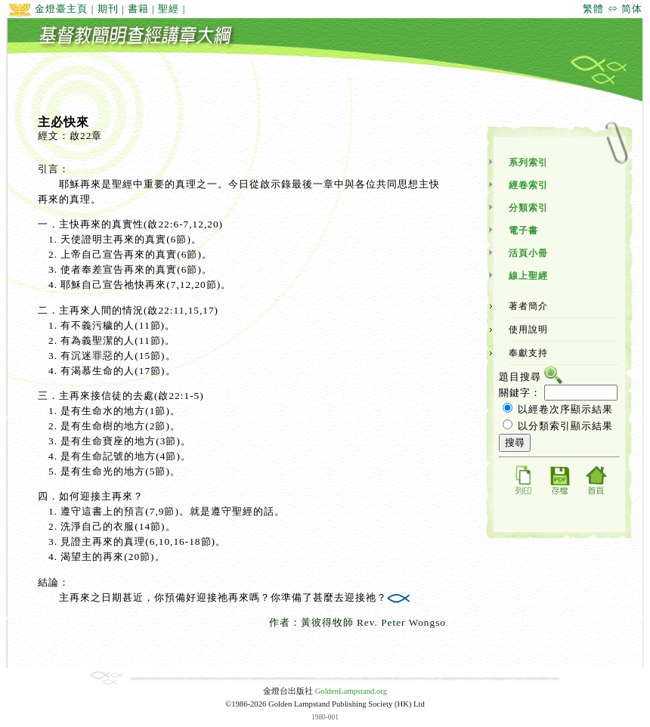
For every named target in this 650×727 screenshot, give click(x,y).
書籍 (138, 8)
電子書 (523, 230)
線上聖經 (528, 276)
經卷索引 (528, 185)
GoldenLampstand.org (351, 691)
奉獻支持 (528, 353)
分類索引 (528, 208)
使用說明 (528, 329)
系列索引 (528, 162)
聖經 (168, 8)
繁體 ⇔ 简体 (612, 8)
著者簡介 (528, 306)
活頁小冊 (528, 253)
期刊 (108, 8)
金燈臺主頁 (48, 8)
